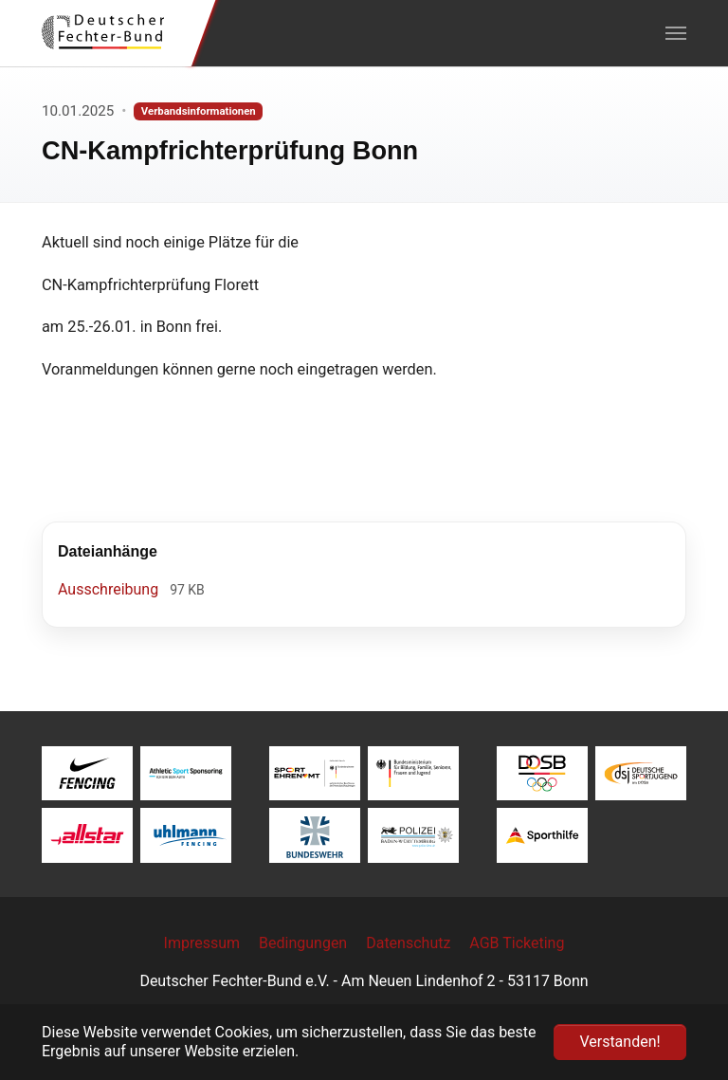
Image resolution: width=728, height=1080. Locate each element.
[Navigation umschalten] (675, 33)
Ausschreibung (110, 589)
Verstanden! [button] (619, 1042)
